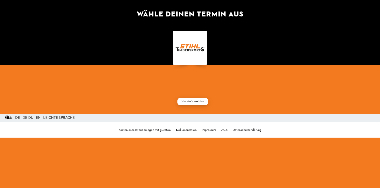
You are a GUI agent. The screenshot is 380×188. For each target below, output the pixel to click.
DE (17, 117)
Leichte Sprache (59, 117)
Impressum (209, 130)
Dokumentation (186, 130)
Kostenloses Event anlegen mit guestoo (144, 130)
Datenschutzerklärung (247, 130)
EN (38, 117)
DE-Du (28, 117)
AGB (224, 130)
